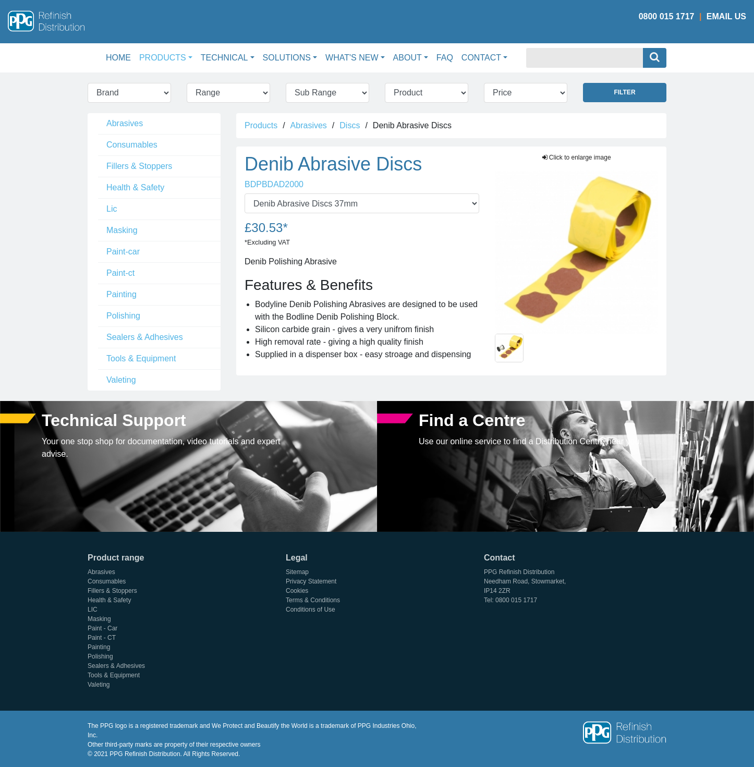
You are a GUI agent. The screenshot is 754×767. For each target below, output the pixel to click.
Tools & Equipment (141, 358)
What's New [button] (351, 57)
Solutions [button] (287, 57)
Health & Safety (135, 187)
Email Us (726, 16)
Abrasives (124, 123)
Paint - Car (102, 628)
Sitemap (297, 572)
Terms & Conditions (313, 600)
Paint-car (123, 251)
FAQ (444, 57)
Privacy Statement (311, 581)
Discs (349, 125)
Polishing (123, 315)
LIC (93, 609)
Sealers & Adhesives (144, 337)
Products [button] (162, 57)
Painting (121, 294)
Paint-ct (120, 273)
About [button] (407, 57)
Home (120, 56)
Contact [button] (481, 57)
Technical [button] (224, 57)
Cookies (297, 590)
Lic (111, 208)
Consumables (131, 144)
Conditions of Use (310, 609)
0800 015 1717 (667, 16)
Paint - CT (102, 637)
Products (261, 125)
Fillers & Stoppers (139, 166)
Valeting (121, 379)
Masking (122, 230)
